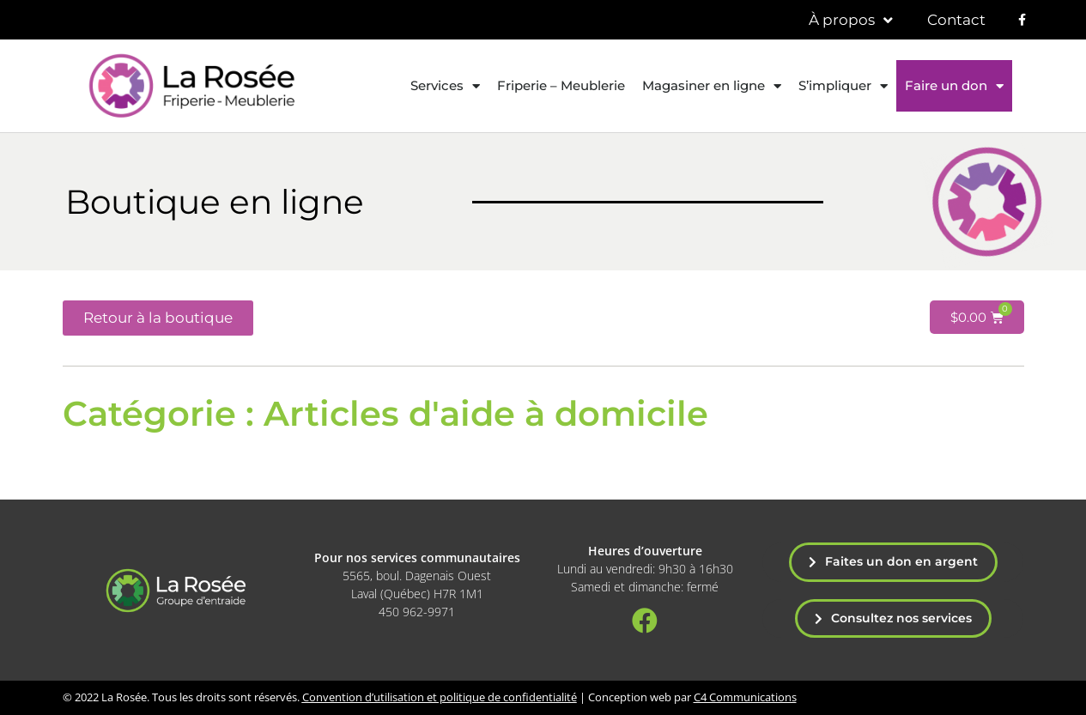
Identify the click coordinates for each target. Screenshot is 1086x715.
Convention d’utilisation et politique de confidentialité (439, 697)
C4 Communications (745, 697)
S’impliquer (843, 86)
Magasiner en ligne (711, 86)
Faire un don (954, 86)
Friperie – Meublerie (561, 85)
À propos (851, 20)
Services (445, 86)
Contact (956, 19)
